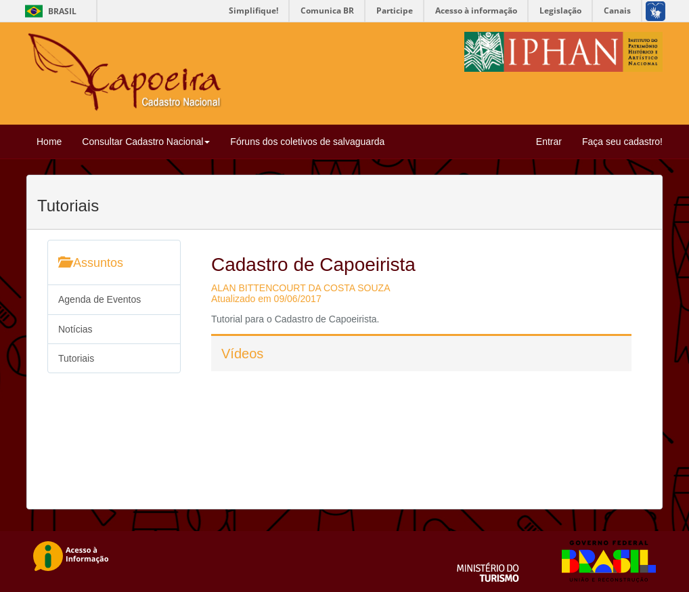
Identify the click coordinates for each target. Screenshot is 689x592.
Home (49, 141)
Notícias (75, 329)
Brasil (48, 11)
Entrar (549, 141)
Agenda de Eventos (99, 299)
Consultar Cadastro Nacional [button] (146, 141)
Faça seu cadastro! (622, 141)
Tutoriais (76, 358)
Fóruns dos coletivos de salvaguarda (307, 141)
